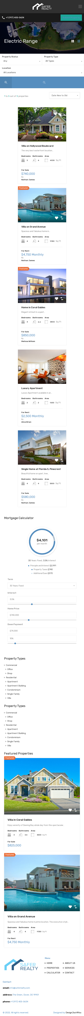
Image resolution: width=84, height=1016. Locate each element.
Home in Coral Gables (33, 307)
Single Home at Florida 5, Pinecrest (41, 469)
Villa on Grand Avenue (33, 226)
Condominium (13, 690)
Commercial (11, 665)
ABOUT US (70, 963)
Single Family (13, 694)
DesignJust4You (73, 1012)
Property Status (10, 57)
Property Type (51, 57)
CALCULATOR (53, 973)
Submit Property (71, 17)
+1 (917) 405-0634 (15, 18)
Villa (9, 698)
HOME (49, 963)
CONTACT (69, 973)
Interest (12, 593)
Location (6, 68)
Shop (9, 673)
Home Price (13, 608)
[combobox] (21, 61)
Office (10, 669)
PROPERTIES (53, 968)
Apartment (12, 681)
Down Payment (15, 624)
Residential (11, 677)
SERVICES (69, 968)
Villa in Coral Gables (20, 819)
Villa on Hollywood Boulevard (37, 146)
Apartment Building (16, 686)
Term (10, 579)
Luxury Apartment (32, 388)
